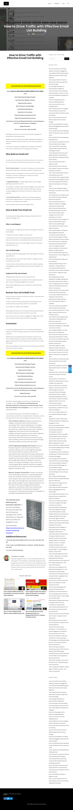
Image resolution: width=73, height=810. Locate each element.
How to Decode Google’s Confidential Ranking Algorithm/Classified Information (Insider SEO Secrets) (58, 233)
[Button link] (25, 86)
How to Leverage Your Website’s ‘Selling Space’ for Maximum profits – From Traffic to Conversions (59, 669)
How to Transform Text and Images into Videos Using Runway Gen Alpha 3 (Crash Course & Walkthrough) (58, 221)
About (49, 3)
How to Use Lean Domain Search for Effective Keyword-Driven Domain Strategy (58, 120)
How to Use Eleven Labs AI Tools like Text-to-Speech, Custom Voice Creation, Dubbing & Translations (59, 168)
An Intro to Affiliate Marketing (15, 550)
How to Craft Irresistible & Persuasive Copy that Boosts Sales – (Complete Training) (58, 368)
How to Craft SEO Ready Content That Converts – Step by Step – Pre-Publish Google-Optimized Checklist (58, 556)
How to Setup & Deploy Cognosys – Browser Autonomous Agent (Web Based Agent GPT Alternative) (59, 478)
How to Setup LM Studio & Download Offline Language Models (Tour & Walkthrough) (58, 489)
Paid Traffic (53, 22)
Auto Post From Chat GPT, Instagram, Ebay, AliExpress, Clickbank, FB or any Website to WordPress (58, 408)
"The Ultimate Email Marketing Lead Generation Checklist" (13, 502)
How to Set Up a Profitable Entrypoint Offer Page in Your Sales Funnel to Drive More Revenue (59, 190)
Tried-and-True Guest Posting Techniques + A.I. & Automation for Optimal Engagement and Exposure (58, 629)
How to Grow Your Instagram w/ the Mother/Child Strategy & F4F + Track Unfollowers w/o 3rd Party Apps (58, 569)
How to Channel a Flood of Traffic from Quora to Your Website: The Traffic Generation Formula (58, 582)
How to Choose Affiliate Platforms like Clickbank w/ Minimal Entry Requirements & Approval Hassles (58, 297)
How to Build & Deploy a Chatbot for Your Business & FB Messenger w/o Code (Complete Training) (58, 465)
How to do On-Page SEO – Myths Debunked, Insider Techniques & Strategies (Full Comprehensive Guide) (58, 348)
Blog (63, 3)
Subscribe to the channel (25, 112)
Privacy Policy (43, 804)
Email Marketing (36, 22)
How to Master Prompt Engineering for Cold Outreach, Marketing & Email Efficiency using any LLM (58, 319)
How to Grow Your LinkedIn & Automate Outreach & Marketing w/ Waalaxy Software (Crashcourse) (59, 341)
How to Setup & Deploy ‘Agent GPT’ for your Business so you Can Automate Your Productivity (58, 609)
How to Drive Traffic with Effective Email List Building (36, 28)
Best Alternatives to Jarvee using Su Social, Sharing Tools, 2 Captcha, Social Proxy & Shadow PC (59, 622)
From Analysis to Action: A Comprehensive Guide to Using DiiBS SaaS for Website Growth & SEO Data (58, 434)
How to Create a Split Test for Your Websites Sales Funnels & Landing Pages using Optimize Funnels (57, 441)
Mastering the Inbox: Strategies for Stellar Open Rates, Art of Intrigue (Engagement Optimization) (57, 529)
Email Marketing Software (25, 109)
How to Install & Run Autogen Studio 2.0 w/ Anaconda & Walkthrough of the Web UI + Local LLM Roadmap (59, 447)
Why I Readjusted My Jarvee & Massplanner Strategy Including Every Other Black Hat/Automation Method (58, 279)
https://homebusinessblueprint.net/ (25, 115)
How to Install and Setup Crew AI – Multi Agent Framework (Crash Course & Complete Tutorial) (59, 312)
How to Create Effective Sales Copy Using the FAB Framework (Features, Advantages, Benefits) (58, 148)
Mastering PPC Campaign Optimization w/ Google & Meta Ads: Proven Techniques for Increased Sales (59, 602)
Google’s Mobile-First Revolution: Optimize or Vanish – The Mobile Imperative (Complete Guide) (57, 543)
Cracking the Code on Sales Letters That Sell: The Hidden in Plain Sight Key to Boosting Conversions (59, 656)
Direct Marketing (27, 22)
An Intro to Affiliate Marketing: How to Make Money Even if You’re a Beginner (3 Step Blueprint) (59, 255)
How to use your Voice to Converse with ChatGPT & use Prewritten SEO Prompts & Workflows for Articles (59, 523)
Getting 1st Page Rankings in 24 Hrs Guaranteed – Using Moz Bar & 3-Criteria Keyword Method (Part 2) (58, 266)
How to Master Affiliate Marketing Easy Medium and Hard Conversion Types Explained (14, 593)
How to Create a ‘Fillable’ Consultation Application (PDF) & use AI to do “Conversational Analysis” (58, 401)
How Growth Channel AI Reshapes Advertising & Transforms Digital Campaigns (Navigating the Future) (58, 394)
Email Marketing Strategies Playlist (25, 97)
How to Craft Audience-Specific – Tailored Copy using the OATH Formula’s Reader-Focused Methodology (59, 649)
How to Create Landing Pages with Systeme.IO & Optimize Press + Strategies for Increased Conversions (58, 589)
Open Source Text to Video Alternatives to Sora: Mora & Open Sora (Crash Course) (58, 374)
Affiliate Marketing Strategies (13, 22)
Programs (56, 3)
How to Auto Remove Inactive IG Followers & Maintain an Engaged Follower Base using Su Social (57, 204)
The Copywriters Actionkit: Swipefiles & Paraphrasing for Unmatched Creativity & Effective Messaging (59, 454)
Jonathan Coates (17, 556)
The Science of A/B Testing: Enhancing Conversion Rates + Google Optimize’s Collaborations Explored (58, 576)
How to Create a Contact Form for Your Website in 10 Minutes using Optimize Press (58, 354)
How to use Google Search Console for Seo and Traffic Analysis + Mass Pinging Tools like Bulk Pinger (59, 596)
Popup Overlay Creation (25, 103)
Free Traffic (45, 22)
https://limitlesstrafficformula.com (25, 118)
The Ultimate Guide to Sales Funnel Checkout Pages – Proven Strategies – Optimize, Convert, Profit (58, 549)
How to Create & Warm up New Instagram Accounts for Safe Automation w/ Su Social (56, 215)
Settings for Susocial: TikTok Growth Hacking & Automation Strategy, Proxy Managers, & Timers (58, 421)
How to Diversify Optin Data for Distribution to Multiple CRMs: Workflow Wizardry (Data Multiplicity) (59, 427)
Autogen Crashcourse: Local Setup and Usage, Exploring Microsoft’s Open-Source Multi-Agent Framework (58, 516)
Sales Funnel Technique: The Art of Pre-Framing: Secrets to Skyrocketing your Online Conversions (58, 662)
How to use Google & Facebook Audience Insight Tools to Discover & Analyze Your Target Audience (58, 248)
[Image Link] (35, 515)
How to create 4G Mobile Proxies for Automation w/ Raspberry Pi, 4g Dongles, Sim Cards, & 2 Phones (59, 326)
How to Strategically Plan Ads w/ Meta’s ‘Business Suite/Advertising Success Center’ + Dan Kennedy (59, 286)
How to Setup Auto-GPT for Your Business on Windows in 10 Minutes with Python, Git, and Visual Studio (58, 636)
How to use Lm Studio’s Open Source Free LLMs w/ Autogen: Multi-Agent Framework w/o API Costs (58, 503)
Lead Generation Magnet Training (25, 100)
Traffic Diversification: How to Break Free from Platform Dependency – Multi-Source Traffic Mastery (59, 563)
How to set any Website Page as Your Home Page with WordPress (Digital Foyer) (58, 414)
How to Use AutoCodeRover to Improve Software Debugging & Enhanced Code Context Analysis (58, 126)
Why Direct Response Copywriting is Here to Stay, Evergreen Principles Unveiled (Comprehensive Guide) (58, 509)
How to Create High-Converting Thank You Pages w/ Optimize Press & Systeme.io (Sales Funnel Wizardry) (58, 536)
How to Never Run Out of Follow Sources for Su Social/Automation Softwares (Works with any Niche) (59, 197)
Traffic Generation (62, 22)
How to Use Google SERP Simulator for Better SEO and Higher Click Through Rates (58, 184)
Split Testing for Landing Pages (25, 106)
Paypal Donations (25, 126)
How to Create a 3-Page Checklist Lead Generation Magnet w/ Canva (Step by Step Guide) (58, 472)
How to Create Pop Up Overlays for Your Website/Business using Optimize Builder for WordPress (58, 496)
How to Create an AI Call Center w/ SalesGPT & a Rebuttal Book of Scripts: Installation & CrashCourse (58, 381)
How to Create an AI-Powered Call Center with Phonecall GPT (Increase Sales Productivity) (59, 361)
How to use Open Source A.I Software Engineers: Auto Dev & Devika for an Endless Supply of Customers (58, 388)
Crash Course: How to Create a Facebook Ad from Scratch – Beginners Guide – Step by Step (59, 272)
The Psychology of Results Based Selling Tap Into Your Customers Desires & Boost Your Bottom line (59, 642)
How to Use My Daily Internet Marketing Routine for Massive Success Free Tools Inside (59, 133)
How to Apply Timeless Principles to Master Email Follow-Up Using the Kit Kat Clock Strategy (36, 593)
